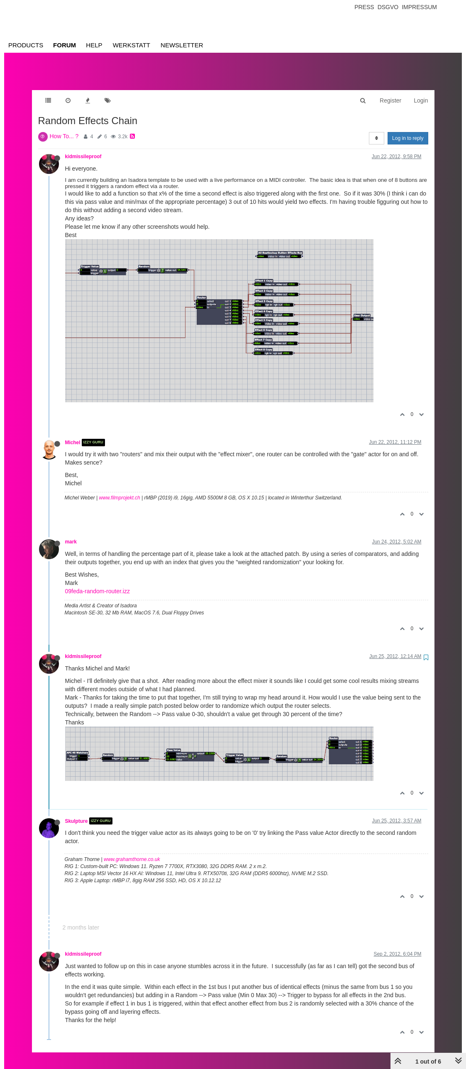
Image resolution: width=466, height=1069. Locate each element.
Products (25, 45)
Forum (64, 45)
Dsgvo (388, 7)
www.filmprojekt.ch (119, 489)
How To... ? (64, 128)
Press (364, 7)
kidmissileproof (83, 148)
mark (71, 533)
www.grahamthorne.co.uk (132, 851)
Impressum (419, 7)
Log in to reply (407, 130)
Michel (73, 434)
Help (94, 45)
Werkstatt (131, 45)
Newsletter (182, 45)
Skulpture (76, 812)
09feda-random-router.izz (97, 583)
